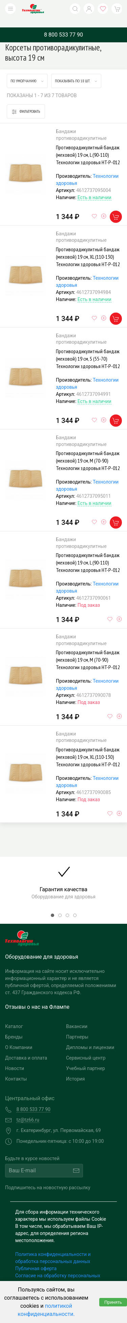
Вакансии (76, 1016)
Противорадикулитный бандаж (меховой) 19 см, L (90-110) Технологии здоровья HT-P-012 (88, 144)
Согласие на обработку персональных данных (57, 1269)
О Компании (18, 1037)
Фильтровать (26, 101)
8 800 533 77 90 (63, 24)
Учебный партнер (85, 1058)
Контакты (16, 1068)
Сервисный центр (86, 1047)
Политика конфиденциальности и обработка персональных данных (53, 1247)
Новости (14, 1058)
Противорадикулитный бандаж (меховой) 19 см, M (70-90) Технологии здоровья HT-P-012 (88, 450)
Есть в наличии (94, 187)
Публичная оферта (36, 1258)
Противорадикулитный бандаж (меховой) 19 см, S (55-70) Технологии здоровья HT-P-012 (88, 348)
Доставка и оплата (26, 1047)
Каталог (14, 1016)
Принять (113, 1302)
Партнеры (77, 1026)
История (75, 1068)
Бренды (14, 1026)
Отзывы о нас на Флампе (37, 997)
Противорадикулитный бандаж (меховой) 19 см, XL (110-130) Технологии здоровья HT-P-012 (88, 246)
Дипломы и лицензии (90, 1037)
